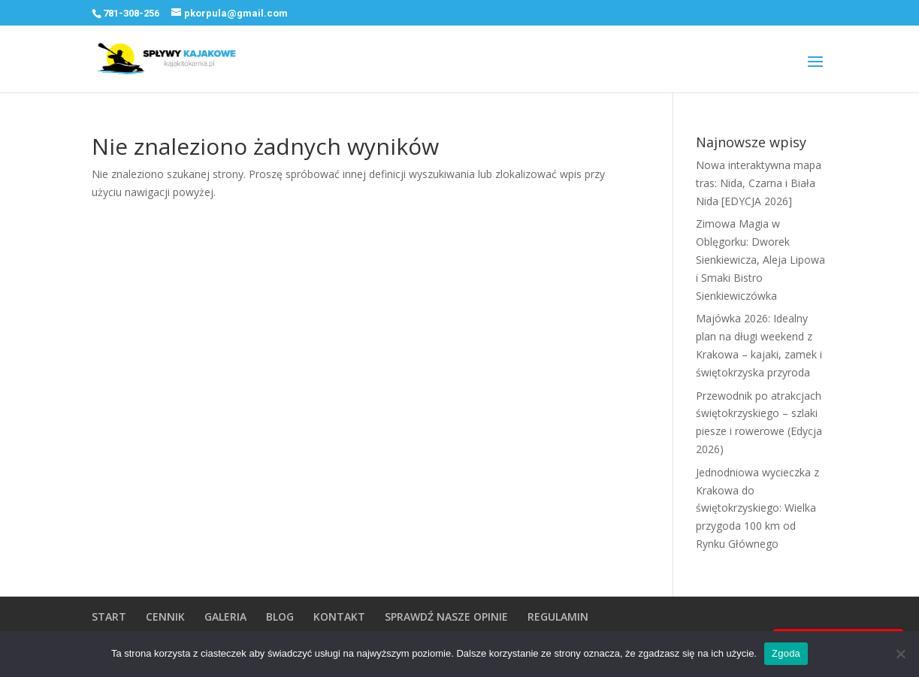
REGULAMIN (558, 616)
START (109, 616)
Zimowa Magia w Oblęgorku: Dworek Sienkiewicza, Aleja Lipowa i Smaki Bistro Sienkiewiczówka (760, 259)
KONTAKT (339, 616)
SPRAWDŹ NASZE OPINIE (446, 616)
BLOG (280, 616)
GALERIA (225, 616)
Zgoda (786, 653)
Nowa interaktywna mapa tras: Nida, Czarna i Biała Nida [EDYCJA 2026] (758, 183)
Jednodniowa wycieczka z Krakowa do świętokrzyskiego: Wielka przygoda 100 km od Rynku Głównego (757, 508)
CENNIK (165, 616)
